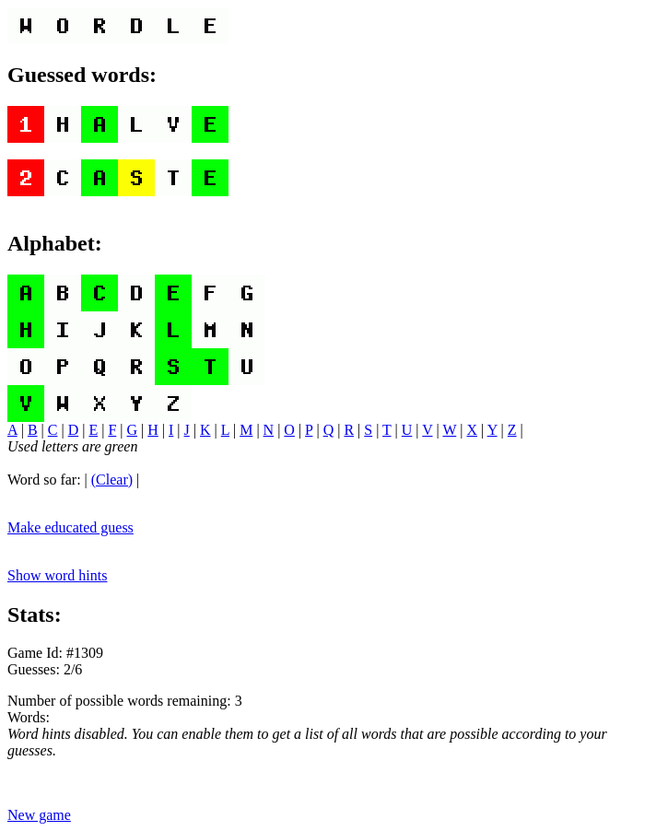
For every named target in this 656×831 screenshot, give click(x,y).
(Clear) (112, 479)
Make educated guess (70, 527)
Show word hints (57, 575)
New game (39, 815)
